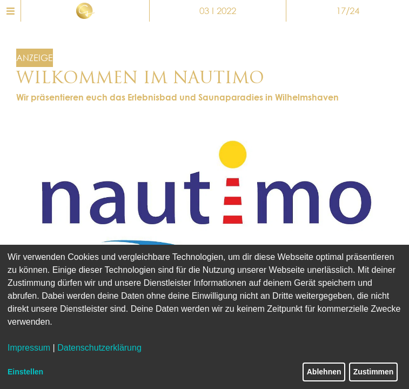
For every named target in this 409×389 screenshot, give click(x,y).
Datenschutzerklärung (99, 347)
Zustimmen (373, 371)
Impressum (29, 347)
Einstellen (25, 371)
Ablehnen (324, 371)
